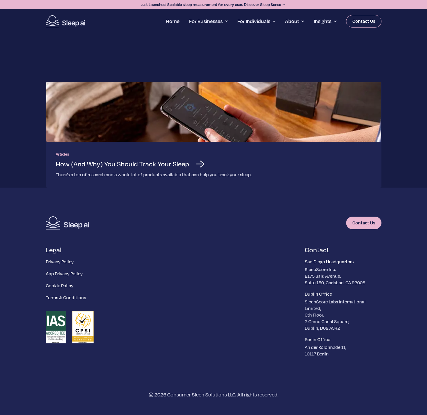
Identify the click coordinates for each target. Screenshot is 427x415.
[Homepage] (65, 21)
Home (172, 21)
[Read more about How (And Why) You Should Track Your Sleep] (213, 135)
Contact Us (363, 21)
